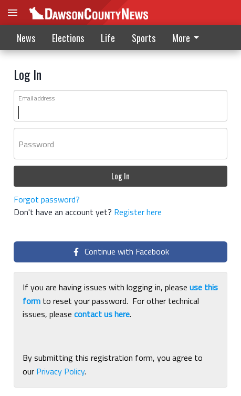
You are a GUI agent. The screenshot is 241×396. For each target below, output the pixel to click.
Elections (68, 38)
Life (108, 38)
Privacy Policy (60, 371)
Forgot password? (47, 199)
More (187, 38)
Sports (143, 38)
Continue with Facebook (120, 251)
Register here (138, 212)
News (26, 38)
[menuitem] (188, 37)
